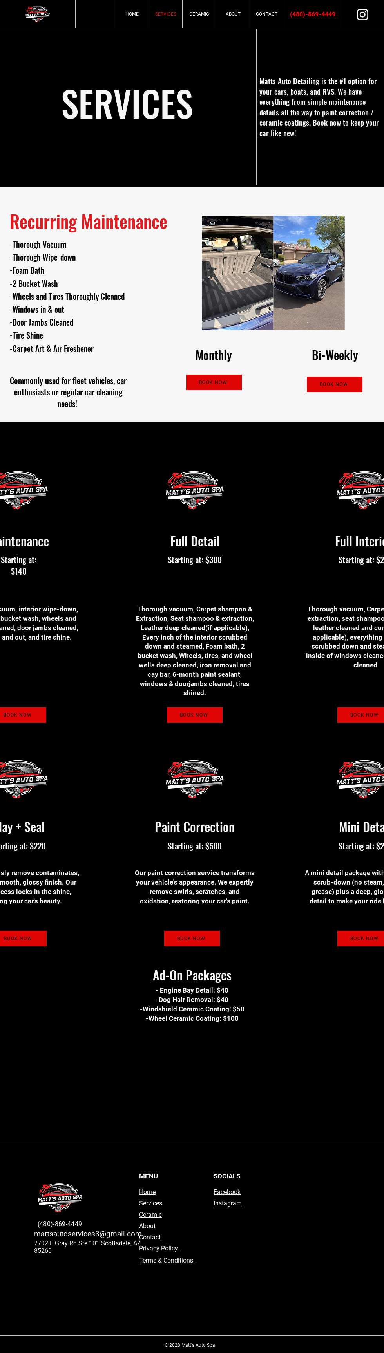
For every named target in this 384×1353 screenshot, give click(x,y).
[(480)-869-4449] (312, 14)
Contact (150, 1237)
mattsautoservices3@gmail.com (88, 1233)
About (147, 1226)
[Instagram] (362, 14)
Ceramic (150, 1214)
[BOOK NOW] (214, 382)
